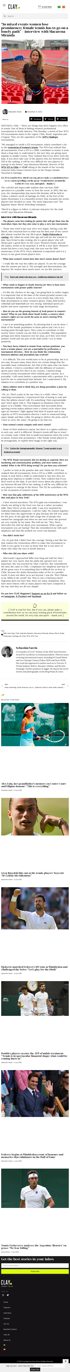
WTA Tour (34, 636)
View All (6, 1335)
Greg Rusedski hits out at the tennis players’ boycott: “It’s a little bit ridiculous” (32, 874)
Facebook (36, 596)
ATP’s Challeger (50, 137)
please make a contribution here (53, 177)
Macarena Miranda (41, 633)
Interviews (7, 1313)
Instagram (9, 596)
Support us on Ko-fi (42, 593)
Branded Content (10, 1329)
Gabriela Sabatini (26, 633)
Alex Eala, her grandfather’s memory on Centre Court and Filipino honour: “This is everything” (33, 785)
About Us (7, 1340)
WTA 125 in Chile (10, 167)
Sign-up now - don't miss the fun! (20, 1366)
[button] (35, 119)
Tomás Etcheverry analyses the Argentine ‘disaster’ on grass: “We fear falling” (33, 1247)
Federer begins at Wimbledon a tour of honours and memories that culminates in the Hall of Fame (32, 1156)
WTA (28, 636)
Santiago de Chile (19, 636)
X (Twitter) (21, 596)
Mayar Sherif (54, 633)
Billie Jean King (9, 633)
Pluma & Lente (56, 671)
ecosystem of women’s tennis (23, 147)
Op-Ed (6, 1324)
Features (7, 1307)
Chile (17, 633)
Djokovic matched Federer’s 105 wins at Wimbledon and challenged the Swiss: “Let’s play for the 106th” (34, 968)
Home (6, 1302)
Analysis (7, 1318)
